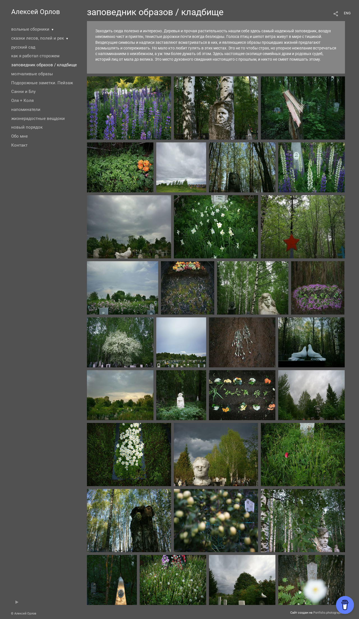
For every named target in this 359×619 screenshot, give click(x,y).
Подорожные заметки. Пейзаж (42, 82)
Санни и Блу (23, 91)
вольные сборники (30, 29)
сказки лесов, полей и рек (37, 38)
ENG (347, 13)
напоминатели (25, 109)
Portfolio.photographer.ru (330, 613)
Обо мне (19, 136)
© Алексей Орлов (23, 613)
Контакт (19, 145)
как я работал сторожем (35, 55)
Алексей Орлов (35, 12)
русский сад (23, 47)
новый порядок (27, 127)
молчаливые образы (32, 73)
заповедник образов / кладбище (44, 64)
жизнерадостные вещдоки (38, 118)
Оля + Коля (22, 100)
